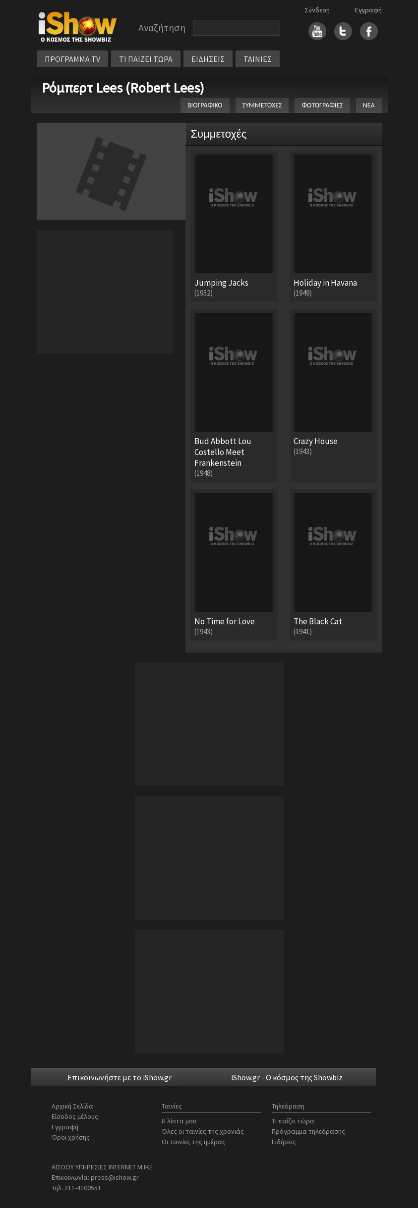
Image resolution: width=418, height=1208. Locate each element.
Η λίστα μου (179, 1120)
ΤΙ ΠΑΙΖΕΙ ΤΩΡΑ (146, 59)
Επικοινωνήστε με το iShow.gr (119, 1077)
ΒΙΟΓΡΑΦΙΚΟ (205, 105)
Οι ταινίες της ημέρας (194, 1141)
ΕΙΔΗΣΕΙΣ (208, 59)
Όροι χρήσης (71, 1137)
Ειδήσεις (284, 1141)
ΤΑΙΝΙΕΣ (257, 59)
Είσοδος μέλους (75, 1116)
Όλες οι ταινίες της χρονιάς (203, 1131)
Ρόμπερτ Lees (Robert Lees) (123, 88)
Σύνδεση (317, 9)
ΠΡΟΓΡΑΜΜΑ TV (72, 59)
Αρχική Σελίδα (72, 1106)
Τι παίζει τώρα (293, 1120)
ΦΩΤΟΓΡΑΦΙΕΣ (322, 105)
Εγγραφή (368, 9)
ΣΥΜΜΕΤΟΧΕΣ (262, 105)
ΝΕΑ (369, 105)
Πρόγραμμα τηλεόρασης (308, 1131)
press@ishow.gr (115, 1177)
